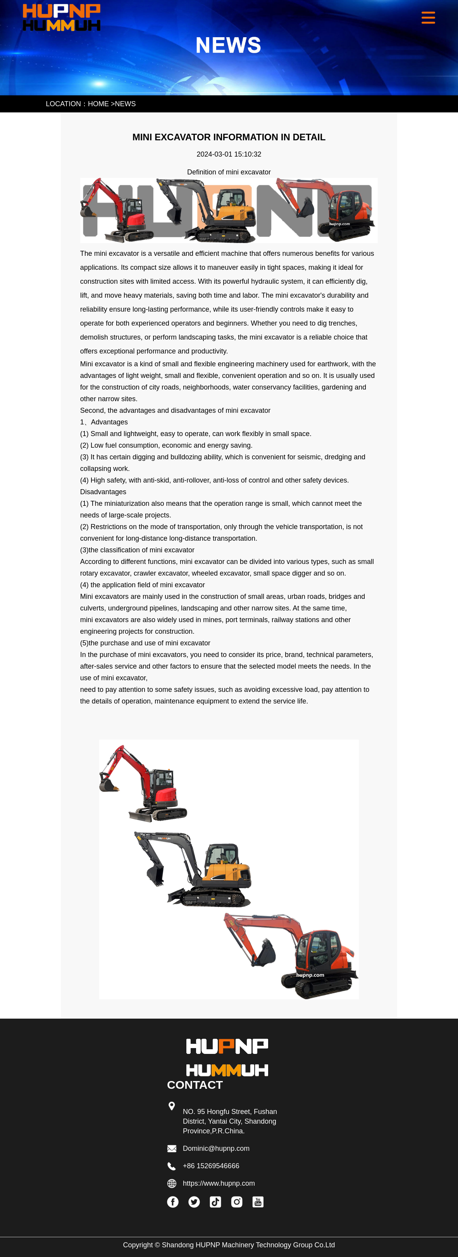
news (125, 104)
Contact (195, 1084)
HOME (98, 104)
